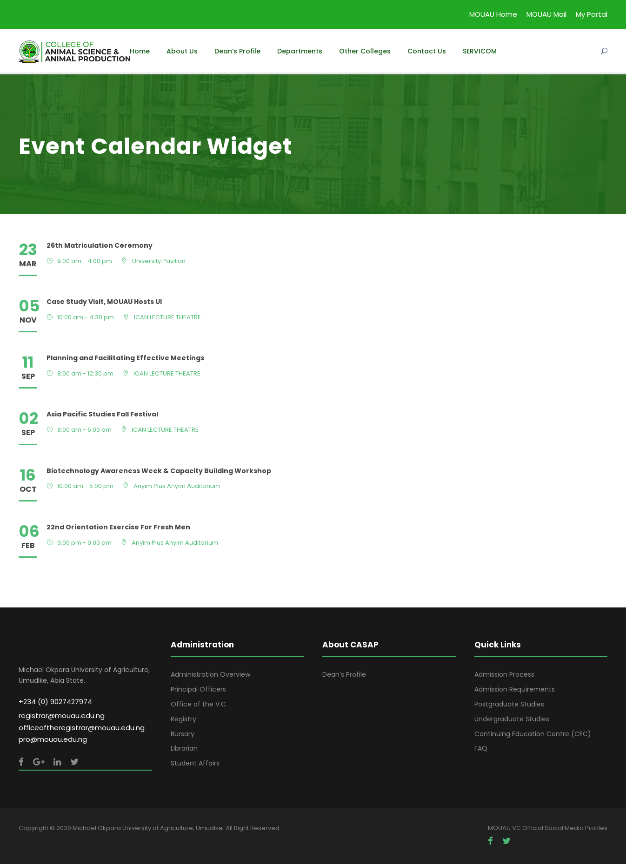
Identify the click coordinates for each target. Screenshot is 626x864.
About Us (182, 51)
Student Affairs (195, 763)
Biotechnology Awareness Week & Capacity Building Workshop (159, 470)
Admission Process (504, 674)
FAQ (480, 748)
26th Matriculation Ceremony (100, 245)
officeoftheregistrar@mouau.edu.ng (82, 727)
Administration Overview (210, 674)
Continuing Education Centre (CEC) (532, 734)
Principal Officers (198, 689)
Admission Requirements (514, 689)
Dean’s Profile (237, 51)
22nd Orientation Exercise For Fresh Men (118, 527)
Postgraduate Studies (509, 704)
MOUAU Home (493, 14)
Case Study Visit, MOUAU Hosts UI (104, 301)
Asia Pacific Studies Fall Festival (102, 414)
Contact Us (426, 51)
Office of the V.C (198, 704)
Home (140, 51)
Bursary (182, 734)
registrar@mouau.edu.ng (62, 715)
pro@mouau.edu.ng (53, 739)
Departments (299, 51)
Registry (183, 719)
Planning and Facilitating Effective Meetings (125, 358)
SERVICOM (480, 51)
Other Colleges (365, 51)
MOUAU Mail (546, 14)
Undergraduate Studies (511, 719)
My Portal (591, 14)
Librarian (184, 748)
